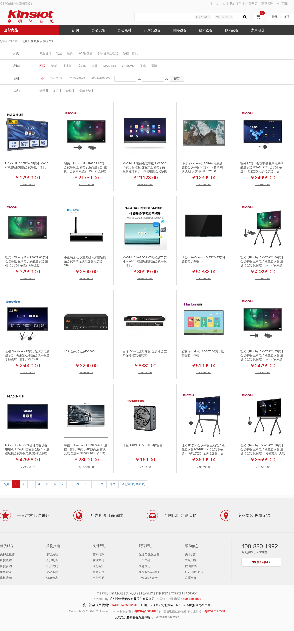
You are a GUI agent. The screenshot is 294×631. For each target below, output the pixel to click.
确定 (177, 78)
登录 (274, 17)
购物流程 (52, 554)
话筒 (70, 53)
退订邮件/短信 (194, 572)
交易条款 (52, 572)
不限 (42, 66)
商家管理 (267, 3)
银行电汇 (98, 566)
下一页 (99, 484)
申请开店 (251, 3)
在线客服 (261, 562)
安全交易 (132, 593)
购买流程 (147, 593)
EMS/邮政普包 (148, 578)
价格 (69, 91)
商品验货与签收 (149, 572)
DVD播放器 (85, 53)
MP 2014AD (224, 17)
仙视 (143, 66)
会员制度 (52, 560)
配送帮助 (145, 546)
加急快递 (144, 566)
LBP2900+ (203, 17)
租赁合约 (6, 566)
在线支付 (98, 560)
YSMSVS (128, 66)
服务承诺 (6, 572)
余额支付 (98, 572)
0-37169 (56, 78)
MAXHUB (109, 66)
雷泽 (154, 66)
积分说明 (52, 566)
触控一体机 (130, 53)
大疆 (95, 66)
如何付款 (162, 593)
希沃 (54, 66)
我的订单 (235, 3)
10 (86, 484)
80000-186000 (100, 78)
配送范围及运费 (149, 554)
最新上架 (85, 91)
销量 (42, 91)
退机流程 (6, 578)
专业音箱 (45, 53)
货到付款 (98, 554)
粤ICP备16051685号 (147, 611)
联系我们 (177, 593)
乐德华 (81, 66)
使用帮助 (283, 3)
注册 (287, 17)
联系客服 (191, 578)
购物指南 (53, 546)
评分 (56, 91)
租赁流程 (6, 560)
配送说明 (192, 593)
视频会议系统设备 (42, 41)
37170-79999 (76, 78)
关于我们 (191, 554)
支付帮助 (99, 546)
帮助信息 (192, 546)
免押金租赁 (7, 554)
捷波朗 (67, 66)
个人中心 (219, 3)
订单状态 (52, 578)
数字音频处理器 (108, 53)
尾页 (112, 484)
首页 (24, 41)
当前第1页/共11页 (133, 484)
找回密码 (191, 566)
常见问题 (191, 560)
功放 (59, 53)
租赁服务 (7, 546)
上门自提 (144, 560)
